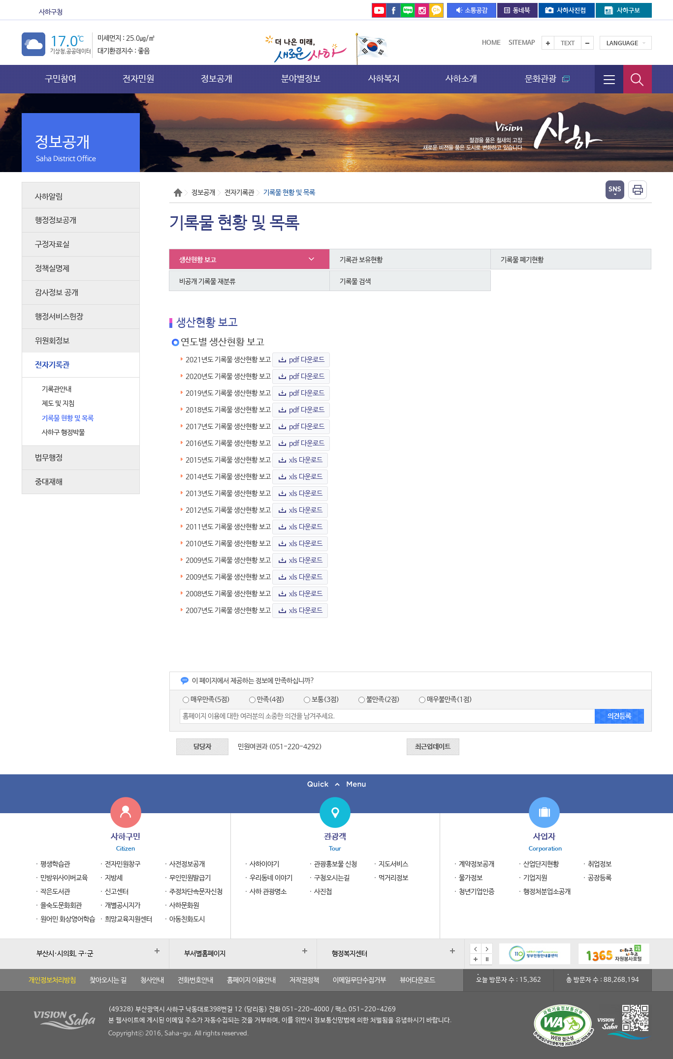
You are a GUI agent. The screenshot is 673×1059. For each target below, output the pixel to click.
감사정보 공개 (56, 292)
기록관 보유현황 (361, 260)
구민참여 (60, 79)
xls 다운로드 (305, 460)
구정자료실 (52, 244)
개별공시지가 (122, 906)
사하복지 (384, 79)
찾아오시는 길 (108, 980)
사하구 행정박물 (63, 433)
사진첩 (323, 892)
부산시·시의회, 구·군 (64, 954)
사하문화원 (184, 906)
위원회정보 (52, 341)
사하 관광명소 (268, 892)
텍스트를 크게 (548, 43)
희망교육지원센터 (128, 919)
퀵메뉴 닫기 (336, 784)
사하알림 (49, 197)
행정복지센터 (349, 954)
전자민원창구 (122, 864)
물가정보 (470, 878)
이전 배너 (475, 949)
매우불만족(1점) (445, 700)
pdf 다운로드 (306, 360)
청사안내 (152, 980)
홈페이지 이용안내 (251, 980)
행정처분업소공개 (547, 892)
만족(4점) (267, 700)
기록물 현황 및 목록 (68, 418)
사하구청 (51, 12)
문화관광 (104, 12)
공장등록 (599, 878)
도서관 (194, 12)
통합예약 (309, 12)
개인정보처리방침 (52, 980)
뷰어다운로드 (417, 980)
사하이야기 (264, 864)
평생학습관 (55, 864)
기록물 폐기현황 (522, 260)
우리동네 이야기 (271, 878)
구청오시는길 (332, 878)
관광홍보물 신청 (335, 864)
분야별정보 (300, 79)
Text (568, 43)
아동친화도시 (187, 919)
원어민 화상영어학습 (67, 919)
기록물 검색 (355, 282)
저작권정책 (304, 980)
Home (491, 43)
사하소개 (461, 79)
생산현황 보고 (197, 260)
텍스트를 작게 (587, 43)
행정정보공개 (55, 220)
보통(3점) (321, 700)
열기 (615, 189)
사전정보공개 (187, 864)
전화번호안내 (195, 980)
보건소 (152, 12)
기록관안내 (56, 389)
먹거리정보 (393, 878)
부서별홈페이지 (204, 954)
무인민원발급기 (190, 878)
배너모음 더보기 (475, 959)
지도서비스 (393, 864)
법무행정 (49, 458)
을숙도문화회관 (256, 12)
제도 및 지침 (58, 404)
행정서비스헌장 (59, 317)
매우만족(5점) (206, 700)
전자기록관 (52, 365)
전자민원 (138, 79)
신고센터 (116, 892)
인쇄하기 (637, 189)
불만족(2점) (379, 700)
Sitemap (522, 43)
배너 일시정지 (487, 959)
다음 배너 (487, 949)
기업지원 (535, 878)
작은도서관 (55, 892)
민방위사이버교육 (64, 878)
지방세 (114, 878)
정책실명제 (52, 268)
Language (622, 43)
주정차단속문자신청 (196, 892)
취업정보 (599, 864)
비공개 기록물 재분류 (207, 282)
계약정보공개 (476, 864)
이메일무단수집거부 (359, 980)
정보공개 (216, 79)
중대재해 (49, 482)
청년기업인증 (476, 892)
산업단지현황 (541, 864)
